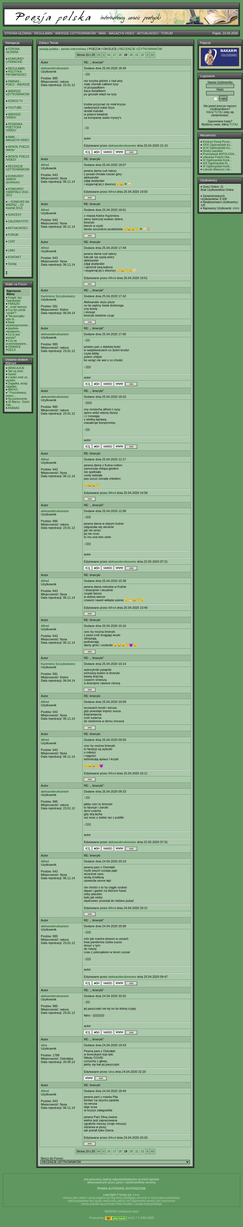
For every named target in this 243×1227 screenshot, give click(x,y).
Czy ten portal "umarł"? (15, 311)
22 (142, 54)
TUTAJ (233, 124)
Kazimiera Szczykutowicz (58, 296)
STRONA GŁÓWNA (18, 33)
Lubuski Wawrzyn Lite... (217, 169)
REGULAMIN (43, 33)
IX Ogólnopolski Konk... (217, 160)
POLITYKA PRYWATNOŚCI (16, 73)
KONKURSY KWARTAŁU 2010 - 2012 (18, 192)
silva (44, 1045)
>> (152, 54)
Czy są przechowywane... (17, 342)
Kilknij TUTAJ (214, 112)
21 (136, 54)
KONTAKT (14, 257)
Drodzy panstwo (213, 151)
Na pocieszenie (17, 398)
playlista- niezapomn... (14, 330)
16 (108, 54)
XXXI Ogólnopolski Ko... (218, 144)
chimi (236, 208)
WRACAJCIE (16, 368)
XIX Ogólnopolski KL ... (217, 163)
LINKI (11, 250)
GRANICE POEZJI (13, 348)
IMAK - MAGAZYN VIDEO (116, 33)
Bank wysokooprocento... (18, 324)
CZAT (11, 241)
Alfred (45, 165)
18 (120, 54)
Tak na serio (15, 371)
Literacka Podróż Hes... (217, 157)
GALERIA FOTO (18, 221)
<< (99, 54)
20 (131, 54)
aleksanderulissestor (55, 68)
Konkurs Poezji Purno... (217, 141)
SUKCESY (15, 214)
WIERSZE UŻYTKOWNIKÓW (75, 33)
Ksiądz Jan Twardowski (14, 299)
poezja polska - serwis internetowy (62, 49)
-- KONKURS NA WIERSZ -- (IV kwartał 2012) (17, 205)
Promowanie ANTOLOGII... (219, 154)
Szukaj (12, 263)
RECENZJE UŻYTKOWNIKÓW (17, 168)
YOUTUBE (15, 107)
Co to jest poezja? (13, 336)
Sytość (12, 374)
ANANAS (13, 408)
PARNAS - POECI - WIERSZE (18, 83)
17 (114, 54)
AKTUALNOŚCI (148, 33)
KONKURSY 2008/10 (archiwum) (15, 179)
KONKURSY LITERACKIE (15, 60)
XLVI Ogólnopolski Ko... (217, 147)
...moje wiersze (17, 306)
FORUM (167, 33)
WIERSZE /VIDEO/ (13, 116)
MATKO (13, 389)
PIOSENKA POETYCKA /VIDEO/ (14, 127)
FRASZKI (14, 303)
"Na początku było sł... (15, 318)
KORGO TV (15, 101)
